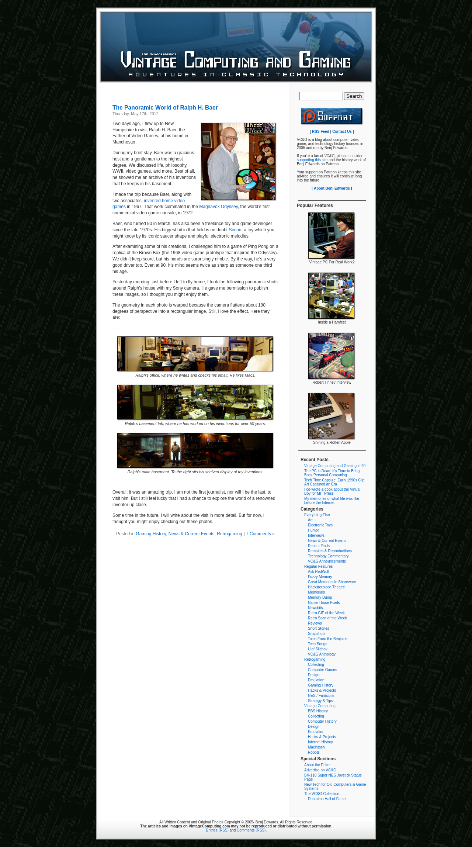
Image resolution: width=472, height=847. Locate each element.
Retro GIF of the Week (326, 613)
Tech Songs (317, 644)
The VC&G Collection (321, 794)
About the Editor (317, 765)
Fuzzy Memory (320, 577)
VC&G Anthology (322, 654)
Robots (314, 752)
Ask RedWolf (318, 572)
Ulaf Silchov (317, 649)
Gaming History (151, 533)
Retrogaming (229, 533)
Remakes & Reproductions (330, 551)
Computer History (322, 721)
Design (313, 675)
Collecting (316, 665)
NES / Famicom (321, 696)
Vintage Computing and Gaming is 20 (334, 466)
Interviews (316, 535)
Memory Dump (320, 597)
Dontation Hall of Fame (327, 799)
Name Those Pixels (324, 603)
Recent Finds (319, 546)
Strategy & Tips (320, 701)
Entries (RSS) (217, 830)
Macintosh (316, 747)
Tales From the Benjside (327, 639)
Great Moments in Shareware (332, 582)
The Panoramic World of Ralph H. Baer (165, 107)
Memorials (316, 592)
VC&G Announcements (327, 561)
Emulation (316, 680)
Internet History (320, 742)
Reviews (315, 623)
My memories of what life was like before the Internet (331, 501)
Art (310, 520)
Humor (313, 530)
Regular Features (318, 566)
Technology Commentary (328, 556)
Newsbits (315, 608)
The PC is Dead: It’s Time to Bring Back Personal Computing (332, 473)
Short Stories (318, 628)
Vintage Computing (320, 706)
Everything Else (317, 515)
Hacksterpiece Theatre (326, 587)
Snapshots (316, 634)
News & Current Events (192, 533)
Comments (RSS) (251, 830)
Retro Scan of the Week (327, 618)
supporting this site (312, 160)
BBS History (318, 711)
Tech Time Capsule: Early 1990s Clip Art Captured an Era (334, 482)
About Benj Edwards (332, 188)
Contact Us (342, 131)
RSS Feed (320, 131)
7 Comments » (260, 533)
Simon (235, 229)
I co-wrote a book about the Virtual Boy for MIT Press (332, 491)
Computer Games (322, 670)
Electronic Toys (320, 525)
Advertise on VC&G (320, 770)
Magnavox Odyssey (218, 206)
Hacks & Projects (322, 690)
